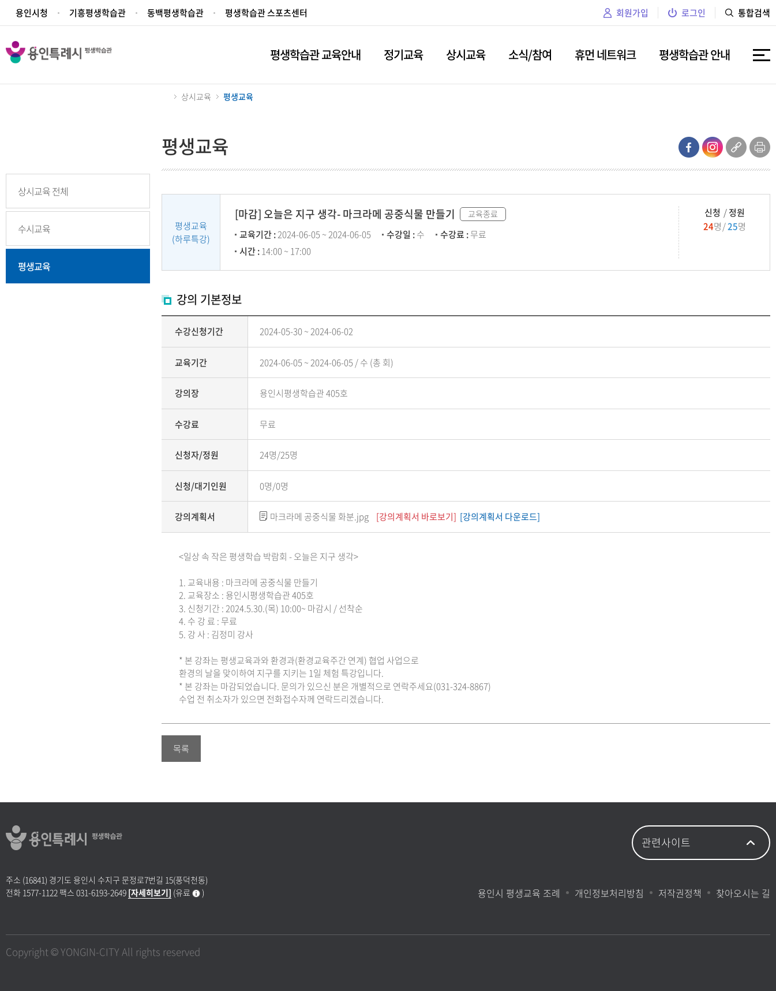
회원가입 (625, 12)
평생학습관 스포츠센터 (266, 12)
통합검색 (747, 12)
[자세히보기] (149, 892)
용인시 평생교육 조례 (519, 893)
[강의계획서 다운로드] (500, 516)
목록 (181, 748)
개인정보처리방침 (609, 893)
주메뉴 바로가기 (0, 0)
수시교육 (34, 228)
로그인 (687, 12)
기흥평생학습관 (97, 12)
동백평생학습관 (175, 12)
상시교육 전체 (43, 191)
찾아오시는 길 (743, 893)
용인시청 (32, 12)
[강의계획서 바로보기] (416, 516)
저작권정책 (680, 893)
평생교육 (34, 266)
